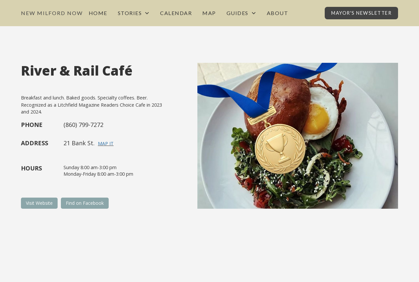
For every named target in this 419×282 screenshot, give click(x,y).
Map (209, 13)
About (277, 13)
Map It (106, 143)
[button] (134, 13)
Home (98, 13)
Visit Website (39, 203)
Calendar (176, 13)
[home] (52, 13)
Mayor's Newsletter (361, 13)
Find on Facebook (85, 203)
